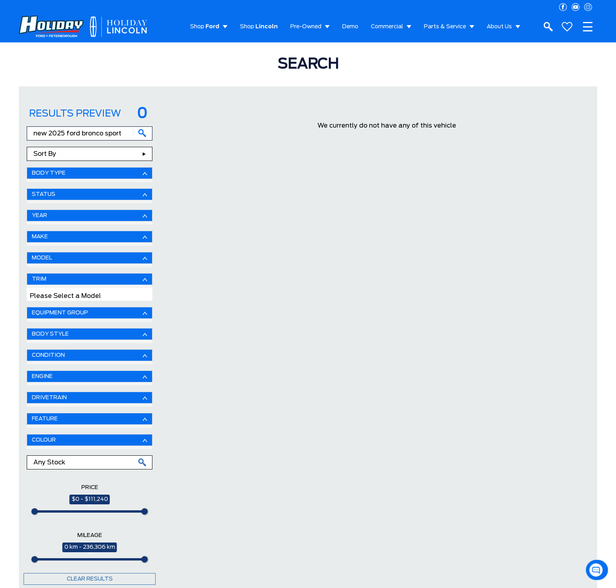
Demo (350, 26)
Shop (204, 26)
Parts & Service (445, 26)
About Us (499, 26)
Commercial (387, 26)
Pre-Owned (305, 26)
